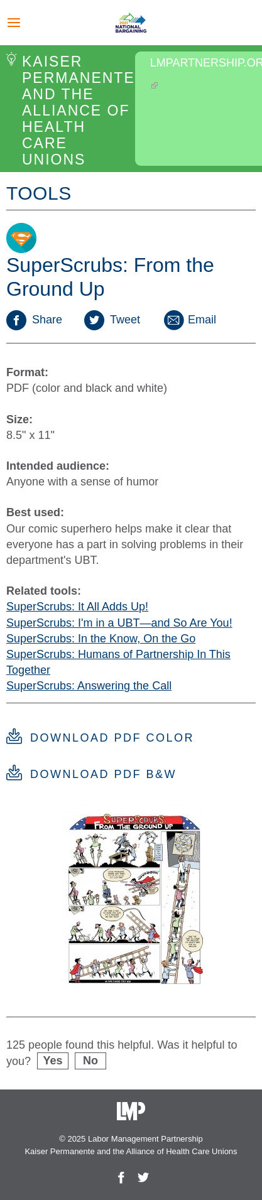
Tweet (112, 319)
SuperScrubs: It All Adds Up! (77, 606)
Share (34, 319)
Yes (53, 1060)
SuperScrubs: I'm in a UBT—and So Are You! (119, 623)
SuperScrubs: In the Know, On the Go (100, 638)
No (90, 1060)
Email (189, 319)
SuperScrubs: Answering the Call (89, 685)
